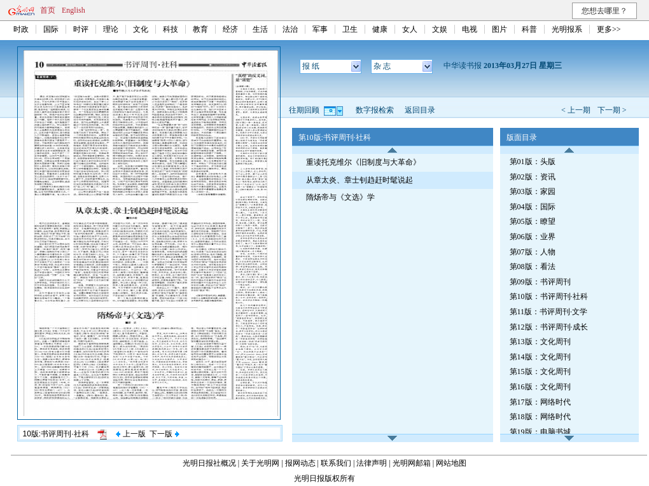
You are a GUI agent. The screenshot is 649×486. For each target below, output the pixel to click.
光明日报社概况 (209, 463)
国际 (51, 29)
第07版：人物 (532, 251)
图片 (499, 29)
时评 (80, 29)
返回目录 (420, 110)
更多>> (609, 29)
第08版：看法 (532, 266)
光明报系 (567, 29)
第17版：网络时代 (540, 402)
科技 (170, 29)
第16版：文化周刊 (540, 386)
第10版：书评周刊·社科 (549, 296)
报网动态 (300, 463)
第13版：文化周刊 (540, 341)
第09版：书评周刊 (540, 281)
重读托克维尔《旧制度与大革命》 (363, 162)
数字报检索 (375, 110)
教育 (200, 29)
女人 (409, 29)
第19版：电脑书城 (540, 431)
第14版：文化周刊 (540, 356)
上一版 (130, 433)
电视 (469, 29)
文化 (140, 29)
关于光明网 (260, 463)
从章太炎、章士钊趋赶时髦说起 (359, 180)
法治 (290, 29)
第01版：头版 (532, 161)
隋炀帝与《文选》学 (340, 197)
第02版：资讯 (532, 176)
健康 (379, 29)
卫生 (350, 29)
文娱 (439, 29)
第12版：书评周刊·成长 (549, 327)
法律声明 (371, 463)
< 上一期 (575, 110)
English (73, 10)
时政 (21, 29)
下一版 (164, 433)
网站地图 (451, 463)
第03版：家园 (532, 191)
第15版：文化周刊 (540, 371)
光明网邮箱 (412, 463)
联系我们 (336, 463)
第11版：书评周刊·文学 (549, 311)
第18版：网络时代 (540, 416)
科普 (529, 29)
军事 (320, 29)
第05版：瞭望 (532, 221)
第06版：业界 (532, 236)
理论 (110, 29)
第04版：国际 (532, 206)
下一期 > (612, 110)
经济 (230, 29)
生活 (260, 29)
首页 (47, 10)
